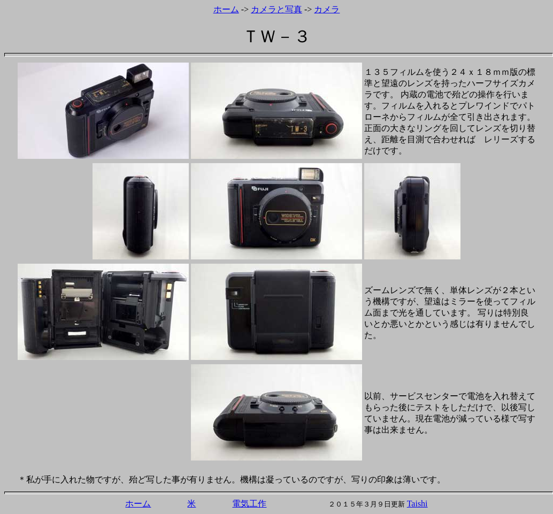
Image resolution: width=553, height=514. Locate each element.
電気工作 (249, 503)
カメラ (327, 9)
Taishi (417, 503)
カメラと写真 (276, 9)
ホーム (226, 9)
